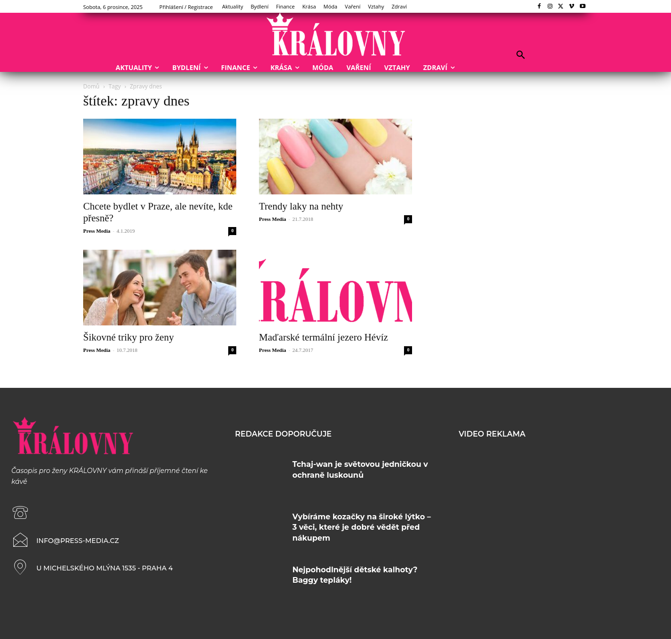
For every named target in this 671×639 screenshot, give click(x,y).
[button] (520, 55)
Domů (91, 86)
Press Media (97, 231)
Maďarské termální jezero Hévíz (323, 337)
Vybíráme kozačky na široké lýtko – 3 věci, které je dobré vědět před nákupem (361, 527)
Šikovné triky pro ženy (128, 337)
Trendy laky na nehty (301, 206)
